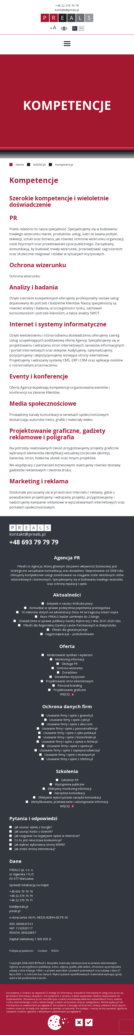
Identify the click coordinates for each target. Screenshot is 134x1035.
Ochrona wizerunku (70, 668)
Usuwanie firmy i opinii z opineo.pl (69, 746)
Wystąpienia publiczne (69, 784)
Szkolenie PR (69, 780)
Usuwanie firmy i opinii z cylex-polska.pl (69, 733)
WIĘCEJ (67, 694)
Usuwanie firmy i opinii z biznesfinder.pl (69, 737)
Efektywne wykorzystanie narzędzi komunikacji (69, 797)
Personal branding (70, 685)
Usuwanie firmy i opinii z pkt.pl (69, 720)
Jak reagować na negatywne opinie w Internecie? (47, 836)
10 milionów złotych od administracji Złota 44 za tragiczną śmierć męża (69, 612)
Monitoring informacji (69, 659)
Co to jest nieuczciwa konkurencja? (38, 840)
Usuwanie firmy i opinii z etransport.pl (69, 755)
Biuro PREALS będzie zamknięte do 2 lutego (69, 617)
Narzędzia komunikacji (69, 793)
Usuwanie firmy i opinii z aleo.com (69, 724)
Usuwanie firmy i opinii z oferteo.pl (70, 759)
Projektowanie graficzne (69, 690)
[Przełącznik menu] (67, 44)
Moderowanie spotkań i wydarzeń (70, 655)
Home (20, 165)
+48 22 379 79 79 (21, 896)
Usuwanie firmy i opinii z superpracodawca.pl (70, 750)
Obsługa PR (69, 664)
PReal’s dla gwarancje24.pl (69, 630)
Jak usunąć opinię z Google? (33, 827)
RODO (55, 951)
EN (81, 28)
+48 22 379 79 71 (21, 900)
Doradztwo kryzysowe (70, 677)
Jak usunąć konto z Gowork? (34, 831)
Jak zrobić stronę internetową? (35, 849)
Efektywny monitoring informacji (69, 789)
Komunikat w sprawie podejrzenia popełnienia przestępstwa (69, 608)
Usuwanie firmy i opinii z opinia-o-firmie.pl (70, 741)
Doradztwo (69, 672)
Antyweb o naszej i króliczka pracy (70, 603)
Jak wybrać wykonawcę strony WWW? (40, 844)
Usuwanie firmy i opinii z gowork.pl (70, 715)
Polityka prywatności (21, 951)
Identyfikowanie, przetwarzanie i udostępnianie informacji (69, 802)
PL (74, 28)
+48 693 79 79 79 (33, 542)
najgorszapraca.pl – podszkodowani (69, 634)
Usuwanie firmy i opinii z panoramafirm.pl (69, 728)
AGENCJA (39, 165)
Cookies (42, 951)
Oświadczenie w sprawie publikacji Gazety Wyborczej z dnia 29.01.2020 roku (70, 621)
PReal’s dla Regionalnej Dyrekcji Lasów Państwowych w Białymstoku (69, 625)
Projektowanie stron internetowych (69, 681)
